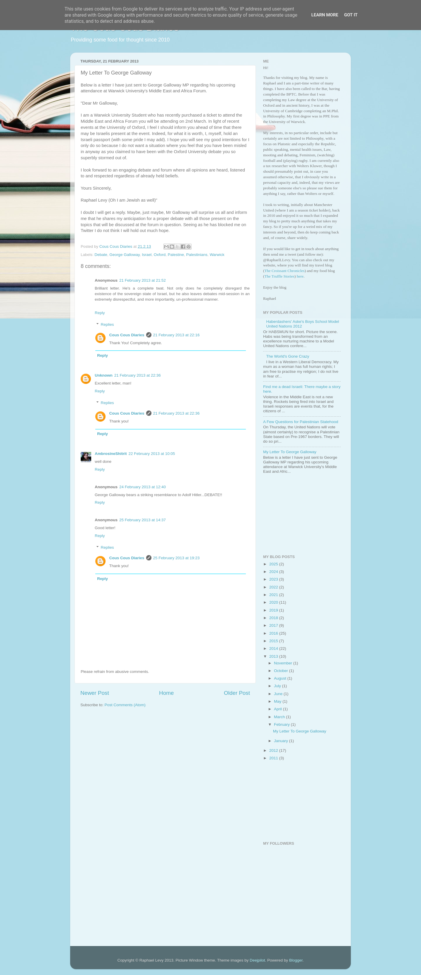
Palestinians (197, 254)
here (300, 276)
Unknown (104, 375)
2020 (274, 602)
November (283, 663)
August (280, 678)
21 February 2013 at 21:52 (142, 280)
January (281, 741)
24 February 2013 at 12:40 (142, 487)
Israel (146, 254)
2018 (274, 618)
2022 (274, 587)
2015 (274, 641)
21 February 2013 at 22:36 (137, 375)
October (281, 671)
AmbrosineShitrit (111, 453)
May (278, 701)
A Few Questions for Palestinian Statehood (300, 422)
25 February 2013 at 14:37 (142, 520)
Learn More (324, 15)
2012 (274, 750)
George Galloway (124, 254)
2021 (274, 595)
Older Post (237, 693)
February (282, 724)
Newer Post (94, 693)
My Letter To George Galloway (289, 452)
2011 (274, 758)
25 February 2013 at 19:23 (176, 558)
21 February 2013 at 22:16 (176, 335)
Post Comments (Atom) (125, 705)
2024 (274, 571)
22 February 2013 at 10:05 (152, 453)
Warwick (217, 254)
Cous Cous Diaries (126, 335)
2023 (274, 579)
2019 (274, 610)
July (278, 686)
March (280, 717)
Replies (107, 324)
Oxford (160, 254)
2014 (274, 648)
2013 (274, 656)
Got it (351, 15)
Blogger (296, 960)
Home (166, 693)
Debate (100, 254)
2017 (274, 625)
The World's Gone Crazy (287, 356)
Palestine (176, 254)
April (278, 709)
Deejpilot (257, 960)
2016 (274, 633)
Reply (100, 313)
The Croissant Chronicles (285, 271)
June (279, 694)
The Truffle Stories (280, 276)
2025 (274, 564)
